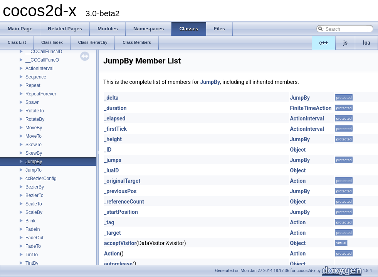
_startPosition (121, 212)
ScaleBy (33, 212)
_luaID (111, 170)
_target (112, 233)
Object (298, 150)
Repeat (32, 85)
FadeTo (33, 246)
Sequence (35, 77)
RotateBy (34, 119)
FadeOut (34, 237)
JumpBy (33, 161)
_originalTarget (122, 181)
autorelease (118, 264)
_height (113, 139)
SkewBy (33, 153)
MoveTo (33, 136)
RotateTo (34, 110)
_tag (109, 222)
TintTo (31, 254)
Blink (30, 221)
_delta (111, 98)
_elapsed (115, 118)
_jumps (112, 160)
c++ (323, 43)
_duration (115, 108)
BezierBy (34, 187)
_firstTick (115, 129)
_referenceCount (124, 202)
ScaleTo (33, 204)
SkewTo (33, 144)
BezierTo (34, 195)
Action (298, 181)
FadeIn (32, 229)
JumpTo (33, 170)
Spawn (32, 102)
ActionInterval (39, 68)
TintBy (32, 263)
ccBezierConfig (41, 178)
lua (366, 43)
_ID (107, 150)
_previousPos (120, 191)
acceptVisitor (120, 243)
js (345, 43)
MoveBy (33, 127)
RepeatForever (40, 94)
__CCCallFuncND (43, 51)
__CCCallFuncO (42, 60)
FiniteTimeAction (310, 108)
